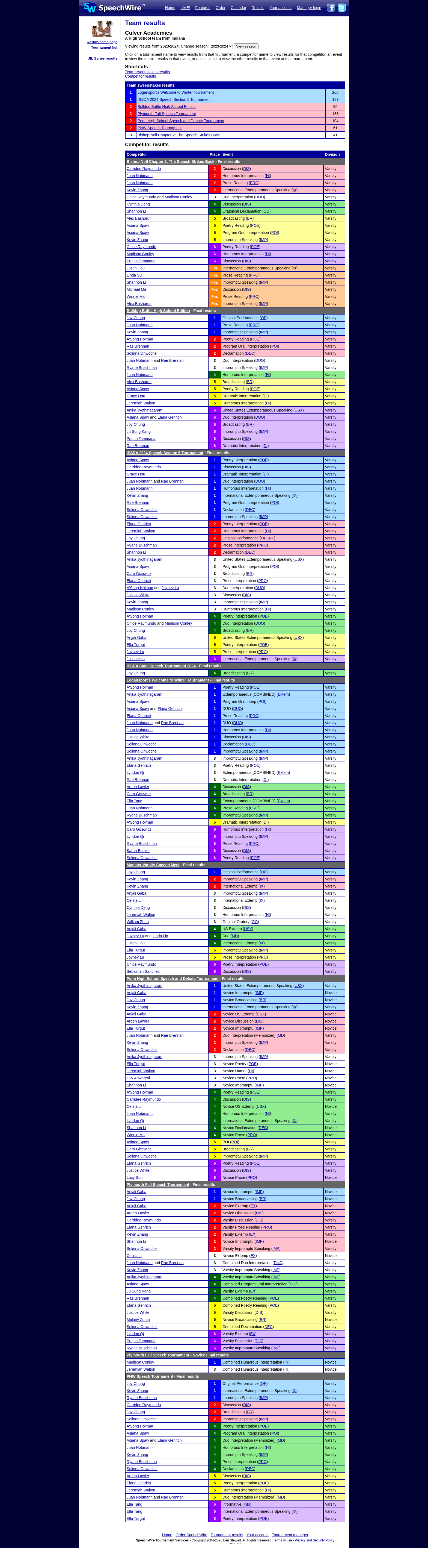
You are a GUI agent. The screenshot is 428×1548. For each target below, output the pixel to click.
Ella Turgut (136, 644)
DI (266, 396)
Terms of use (282, 1540)
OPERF (267, 538)
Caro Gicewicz (139, 573)
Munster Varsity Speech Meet (153, 865)
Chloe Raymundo (141, 197)
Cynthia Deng (138, 204)
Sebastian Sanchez (143, 971)
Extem (283, 694)
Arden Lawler (138, 787)
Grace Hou (136, 396)
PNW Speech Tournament (160, 128)
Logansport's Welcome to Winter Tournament (176, 92)
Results (258, 7)
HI (268, 176)
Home (170, 7)
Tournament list (104, 47)
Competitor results (140, 76)
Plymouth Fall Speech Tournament (167, 113)
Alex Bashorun (139, 218)
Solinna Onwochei (142, 353)
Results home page (102, 42)
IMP (263, 239)
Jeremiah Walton (141, 403)
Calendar (238, 7)
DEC (250, 353)
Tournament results (227, 1535)
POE (255, 225)
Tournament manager (290, 1535)
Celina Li (134, 900)
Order (220, 7)
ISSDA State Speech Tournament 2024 (161, 666)
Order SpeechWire (191, 1535)
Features (202, 7)
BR (249, 218)
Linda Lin (160, 936)
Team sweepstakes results (147, 72)
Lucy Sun (134, 1177)
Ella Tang (134, 801)
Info (247, 1504)
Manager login (309, 7)
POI (274, 232)
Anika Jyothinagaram (144, 410)
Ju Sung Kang (139, 431)
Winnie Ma (136, 296)
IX (294, 190)
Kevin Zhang (137, 190)
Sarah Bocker (138, 850)
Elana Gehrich (169, 417)
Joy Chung (136, 318)
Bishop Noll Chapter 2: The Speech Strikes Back (179, 135)
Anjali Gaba (136, 637)
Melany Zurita (138, 1319)
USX (299, 410)
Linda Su (134, 275)
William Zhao (138, 922)
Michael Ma (136, 289)
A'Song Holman (140, 339)
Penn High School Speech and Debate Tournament (181, 121)
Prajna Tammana (141, 261)
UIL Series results (102, 58)
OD (266, 211)
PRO (254, 183)
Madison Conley (178, 197)
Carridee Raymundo (144, 168)
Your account (280, 7)
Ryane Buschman (142, 367)
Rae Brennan (138, 346)
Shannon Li (136, 211)
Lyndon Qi (135, 772)
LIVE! (185, 7)
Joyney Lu (170, 588)
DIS (246, 168)
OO (255, 922)
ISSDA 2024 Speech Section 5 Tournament (174, 99)
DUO (259, 197)
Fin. (214, 268)
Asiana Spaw (138, 225)
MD (235, 936)
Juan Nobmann (140, 176)
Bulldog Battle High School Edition (166, 106)
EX (253, 1206)
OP (263, 318)
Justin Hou (136, 268)
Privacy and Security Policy (314, 1540)
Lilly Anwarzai (138, 1078)
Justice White (138, 595)
